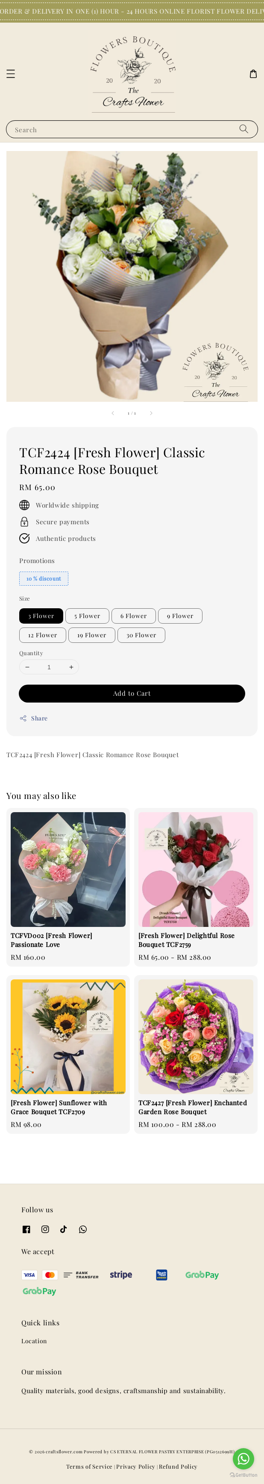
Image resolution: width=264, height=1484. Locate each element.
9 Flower (180, 616)
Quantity (31, 652)
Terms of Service (89, 1466)
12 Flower (42, 635)
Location (34, 1341)
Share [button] (33, 718)
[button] (10, 73)
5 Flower (87, 616)
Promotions (37, 560)
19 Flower (91, 635)
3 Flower (41, 616)
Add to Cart (132, 693)
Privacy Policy (135, 1466)
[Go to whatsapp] (243, 1458)
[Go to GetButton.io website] (243, 1475)
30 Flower (141, 635)
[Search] (244, 129)
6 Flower (133, 616)
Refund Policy (178, 1466)
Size (24, 598)
